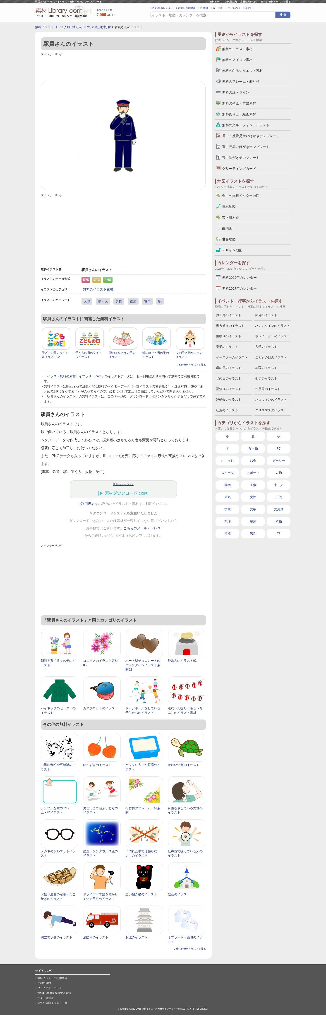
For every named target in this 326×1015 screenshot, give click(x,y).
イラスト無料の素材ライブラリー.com (74, 376)
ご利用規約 (86, 504)
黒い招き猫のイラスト (141, 894)
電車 (103, 27)
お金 (253, 461)
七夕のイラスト (266, 378)
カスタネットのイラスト (100, 708)
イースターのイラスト (232, 357)
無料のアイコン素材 (237, 60)
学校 (227, 509)
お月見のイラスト (267, 389)
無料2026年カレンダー (239, 277)
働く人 (77, 27)
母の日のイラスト (228, 368)
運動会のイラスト (228, 399)
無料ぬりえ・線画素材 (239, 114)
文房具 (278, 509)
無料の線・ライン (235, 92)
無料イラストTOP (47, 27)
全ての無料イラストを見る (276, 1)
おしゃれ (227, 461)
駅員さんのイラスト (123, 484)
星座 (253, 521)
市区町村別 (230, 217)
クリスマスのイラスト (271, 410)
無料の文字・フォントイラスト (246, 125)
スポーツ (253, 473)
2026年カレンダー (162, 8)
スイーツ (227, 473)
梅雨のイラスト (266, 368)
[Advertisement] (123, 67)
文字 (253, 509)
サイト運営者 (45, 998)
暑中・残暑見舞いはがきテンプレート (251, 136)
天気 (227, 497)
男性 (87, 27)
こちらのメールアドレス (142, 528)
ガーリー (278, 461)
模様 (227, 533)
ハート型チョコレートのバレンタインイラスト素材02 (142, 665)
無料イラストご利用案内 (223, 1)
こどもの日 (234, 8)
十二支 (278, 485)
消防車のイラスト (95, 937)
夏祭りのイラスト (228, 389)
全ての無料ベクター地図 (240, 196)
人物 (67, 27)
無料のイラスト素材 (98, 289)
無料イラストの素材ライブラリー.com (161, 1009)
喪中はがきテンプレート (240, 158)
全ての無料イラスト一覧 (52, 1003)
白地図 (204, 8)
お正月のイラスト (228, 315)
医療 (253, 485)
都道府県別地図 (186, 8)
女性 (253, 497)
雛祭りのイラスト (228, 336)
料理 (227, 521)
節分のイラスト (266, 315)
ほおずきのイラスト (97, 765)
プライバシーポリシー (51, 988)
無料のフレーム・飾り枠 (240, 81)
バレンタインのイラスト (272, 325)
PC (278, 448)
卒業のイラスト (227, 347)
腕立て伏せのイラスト (56, 937)
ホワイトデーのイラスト (272, 336)
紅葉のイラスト (227, 410)
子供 (279, 497)
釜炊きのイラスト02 (182, 660)
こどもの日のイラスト (271, 357)
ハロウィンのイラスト (271, 399)
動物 (227, 485)
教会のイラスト (179, 894)
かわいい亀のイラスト (183, 765)
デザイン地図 (232, 250)
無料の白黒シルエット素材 (242, 71)
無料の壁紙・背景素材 (239, 103)
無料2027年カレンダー (239, 288)
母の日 (249, 8)
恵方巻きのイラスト (230, 325)
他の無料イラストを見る (192, 364)
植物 (279, 521)
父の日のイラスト (228, 378)
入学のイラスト (266, 347)
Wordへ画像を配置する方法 (54, 993)
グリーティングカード (239, 168)
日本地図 (229, 206)
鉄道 (95, 27)
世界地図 (229, 239)
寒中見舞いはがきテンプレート (246, 147)
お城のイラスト (136, 937)
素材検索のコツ (249, 1)
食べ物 (253, 448)
